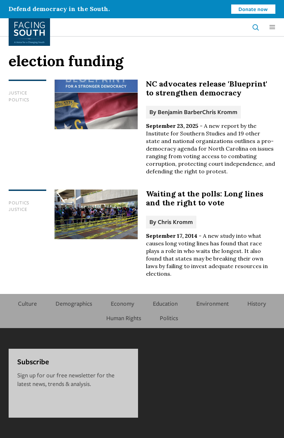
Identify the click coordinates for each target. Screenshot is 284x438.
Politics (19, 99)
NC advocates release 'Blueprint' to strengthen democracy (206, 88)
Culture (27, 303)
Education (165, 303)
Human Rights (123, 318)
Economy (122, 303)
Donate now (253, 9)
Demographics (74, 303)
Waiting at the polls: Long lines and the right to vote (204, 198)
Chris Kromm (219, 112)
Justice (18, 93)
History (256, 303)
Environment (212, 303)
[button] (272, 27)
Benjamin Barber (180, 112)
